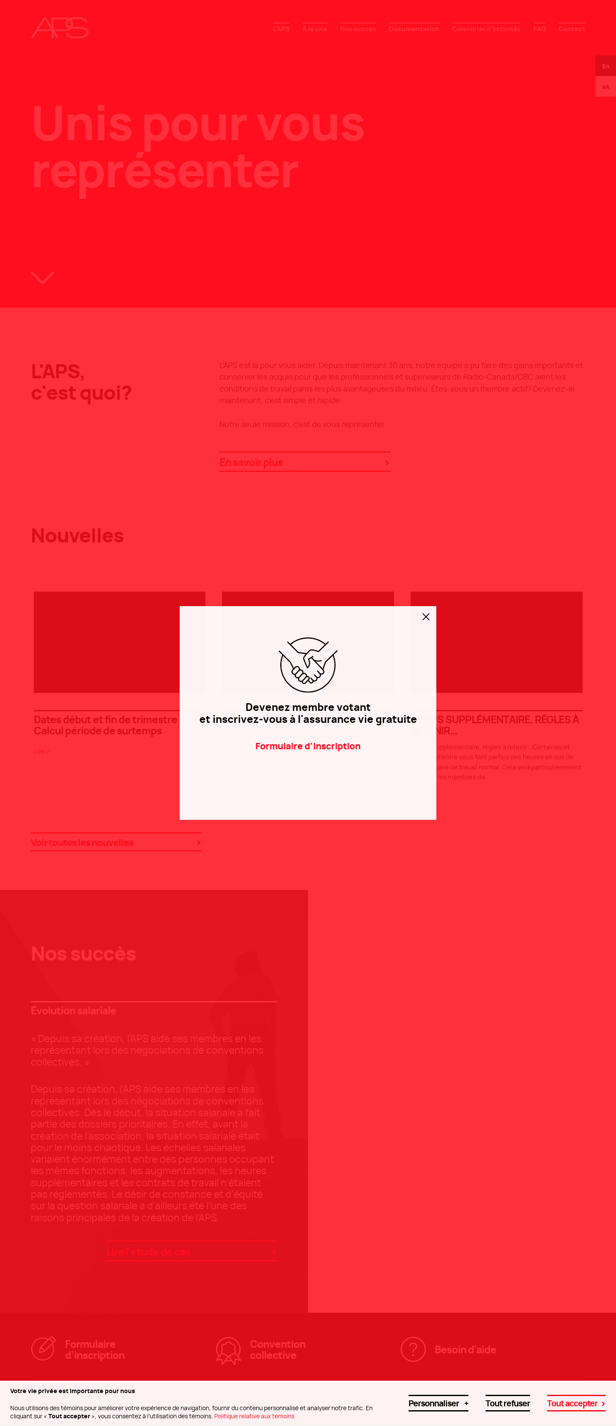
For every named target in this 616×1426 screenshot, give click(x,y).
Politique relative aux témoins (254, 1411)
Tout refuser (508, 1398)
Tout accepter (572, 1398)
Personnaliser (438, 1398)
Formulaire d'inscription (308, 745)
